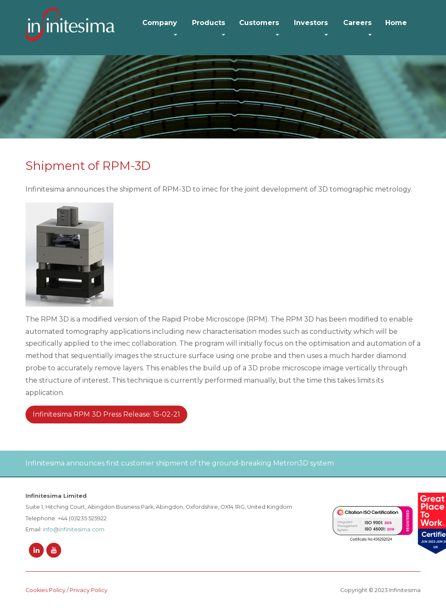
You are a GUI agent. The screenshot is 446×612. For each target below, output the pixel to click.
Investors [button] (311, 23)
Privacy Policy (88, 590)
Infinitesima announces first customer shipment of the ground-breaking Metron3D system (179, 463)
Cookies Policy (45, 590)
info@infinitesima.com (73, 529)
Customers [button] (259, 23)
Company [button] (159, 23)
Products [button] (208, 23)
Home (396, 23)
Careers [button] (357, 23)
